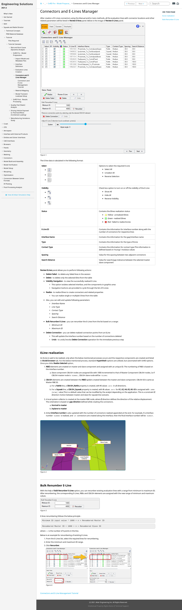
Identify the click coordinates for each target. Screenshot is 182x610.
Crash (6, 124)
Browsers (7, 144)
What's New (8, 14)
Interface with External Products (16, 134)
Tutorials (7, 20)
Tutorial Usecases (14, 44)
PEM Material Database (14, 34)
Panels (6, 148)
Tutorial (9, 37)
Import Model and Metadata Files (22, 59)
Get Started (8, 17)
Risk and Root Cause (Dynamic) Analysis (18, 48)
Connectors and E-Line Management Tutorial (24, 84)
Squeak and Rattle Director (14, 27)
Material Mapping (22, 90)
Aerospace (7, 131)
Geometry (7, 151)
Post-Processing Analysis (13, 187)
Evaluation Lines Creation (21, 71)
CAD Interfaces (9, 141)
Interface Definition (19, 65)
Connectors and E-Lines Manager (22, 76)
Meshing (7, 154)
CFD (5, 127)
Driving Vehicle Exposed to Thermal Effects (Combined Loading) (20, 112)
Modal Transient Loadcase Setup (21, 95)
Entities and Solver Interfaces (14, 137)
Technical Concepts (13, 31)
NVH (5, 24)
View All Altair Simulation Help (19, 195)
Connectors (8, 158)
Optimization (8, 175)
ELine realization (168, 16)
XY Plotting (8, 184)
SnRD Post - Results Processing (20, 100)
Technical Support (122, 606)
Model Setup (8, 168)
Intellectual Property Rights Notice (101, 606)
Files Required (13, 41)
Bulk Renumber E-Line (170, 19)
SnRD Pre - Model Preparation (19, 54)
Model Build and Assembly (13, 161)
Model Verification (10, 165)
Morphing (7, 172)
